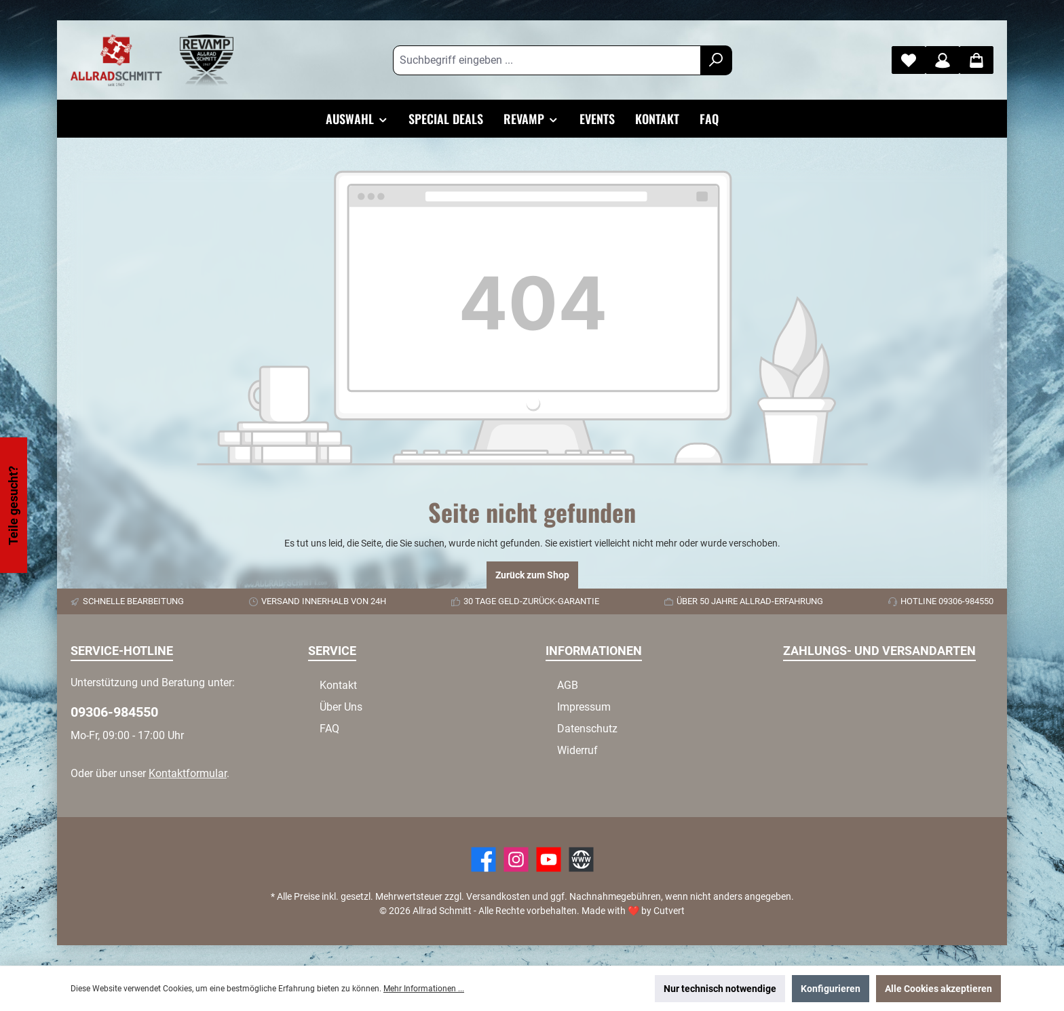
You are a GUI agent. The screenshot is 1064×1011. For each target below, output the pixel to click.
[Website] (581, 859)
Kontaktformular (188, 773)
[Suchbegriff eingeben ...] (547, 60)
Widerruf (577, 750)
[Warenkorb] (976, 60)
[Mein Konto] (943, 60)
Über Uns (341, 706)
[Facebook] (483, 859)
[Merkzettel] (909, 60)
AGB (567, 685)
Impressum (584, 706)
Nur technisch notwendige (720, 988)
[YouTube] (548, 859)
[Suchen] (716, 60)
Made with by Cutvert (633, 910)
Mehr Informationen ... (423, 988)
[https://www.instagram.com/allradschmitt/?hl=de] (516, 859)
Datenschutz (587, 728)
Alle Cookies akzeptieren (938, 988)
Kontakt (338, 685)
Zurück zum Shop (532, 575)
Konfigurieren (830, 988)
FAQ (329, 728)
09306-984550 (114, 712)
